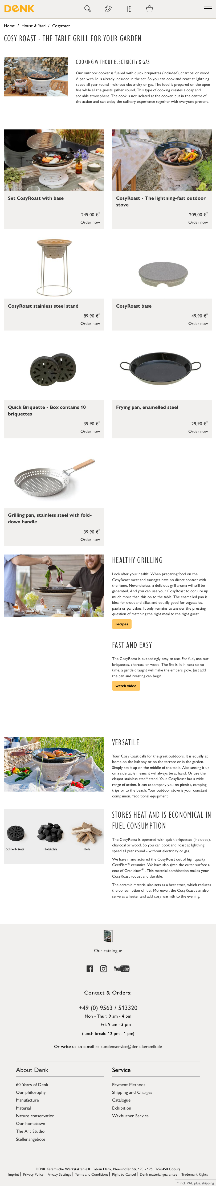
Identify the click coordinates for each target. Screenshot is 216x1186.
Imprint (13, 1174)
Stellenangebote (30, 1139)
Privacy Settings (59, 1174)
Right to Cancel (124, 1174)
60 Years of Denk (32, 1084)
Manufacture (27, 1100)
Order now (90, 222)
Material (23, 1108)
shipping (208, 1182)
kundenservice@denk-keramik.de (131, 1046)
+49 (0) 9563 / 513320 (108, 1007)
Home (9, 25)
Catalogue (121, 1100)
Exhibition (121, 1108)
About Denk (32, 1069)
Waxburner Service (130, 1115)
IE (129, 9)
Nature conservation (35, 1115)
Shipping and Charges (132, 1092)
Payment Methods (128, 1084)
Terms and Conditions (91, 1174)
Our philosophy (31, 1092)
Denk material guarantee (158, 1174)
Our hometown (30, 1123)
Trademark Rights (194, 1174)
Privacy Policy (33, 1174)
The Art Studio (30, 1131)
